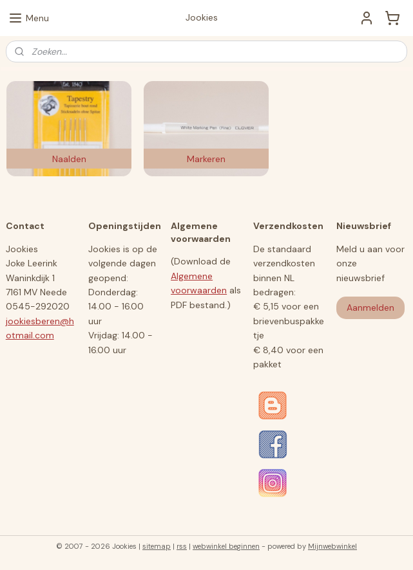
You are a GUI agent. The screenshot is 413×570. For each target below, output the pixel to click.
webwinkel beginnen (226, 546)
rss (182, 546)
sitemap (156, 546)
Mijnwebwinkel (332, 546)
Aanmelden (370, 307)
